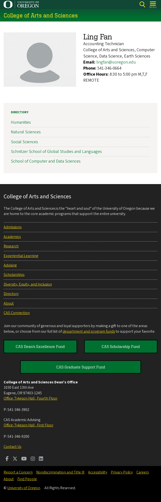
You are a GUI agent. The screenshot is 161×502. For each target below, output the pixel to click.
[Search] (142, 4)
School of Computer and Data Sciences (46, 161)
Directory (19, 112)
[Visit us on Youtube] (24, 459)
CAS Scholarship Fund (121, 346)
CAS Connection (17, 313)
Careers (142, 472)
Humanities (21, 122)
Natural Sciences (26, 132)
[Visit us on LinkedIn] (41, 459)
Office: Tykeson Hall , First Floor (28, 425)
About (9, 303)
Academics (12, 236)
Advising (10, 265)
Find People (27, 479)
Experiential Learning (21, 255)
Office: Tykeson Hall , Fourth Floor (30, 398)
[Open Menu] (153, 4)
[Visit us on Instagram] (33, 459)
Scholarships (14, 274)
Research (11, 246)
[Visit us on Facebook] (7, 459)
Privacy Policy (122, 472)
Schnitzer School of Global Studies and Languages (56, 152)
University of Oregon (23, 488)
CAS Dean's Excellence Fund (40, 346)
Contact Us (12, 446)
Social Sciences (24, 142)
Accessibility (97, 472)
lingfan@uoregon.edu (116, 62)
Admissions (12, 227)
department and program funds (89, 331)
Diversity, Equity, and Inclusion (28, 284)
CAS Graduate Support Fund (80, 367)
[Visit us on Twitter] (15, 459)
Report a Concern (18, 472)
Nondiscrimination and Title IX (60, 472)
